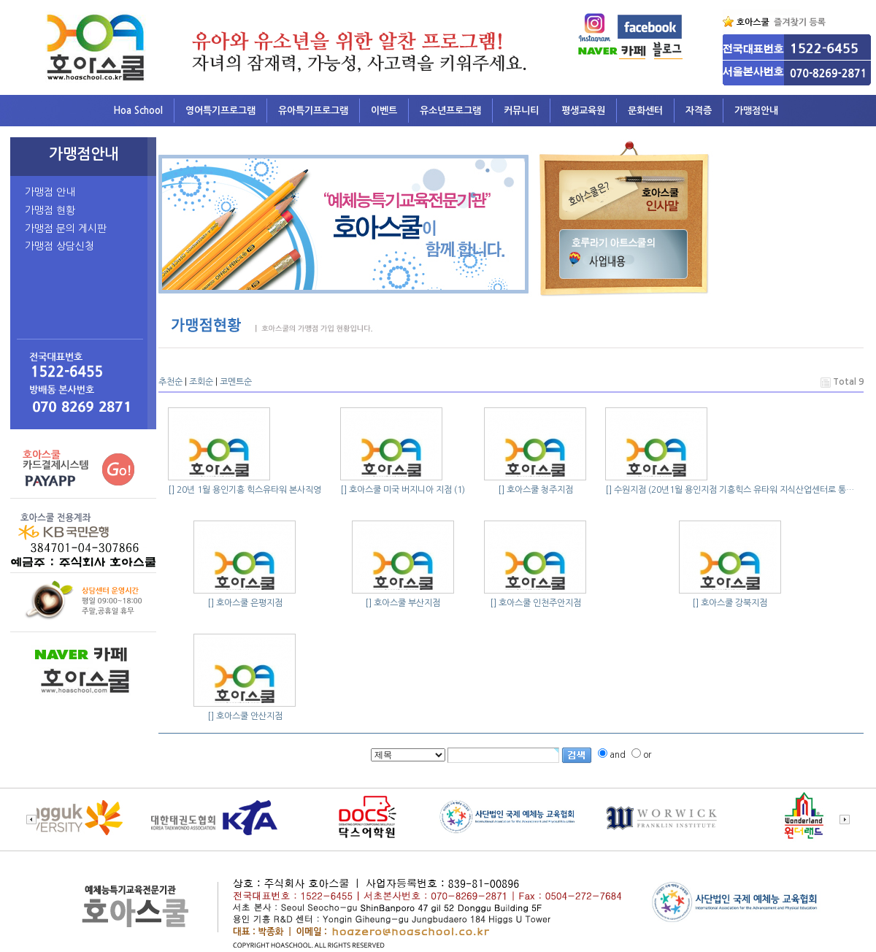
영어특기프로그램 (220, 110)
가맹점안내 (756, 110)
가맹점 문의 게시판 (66, 228)
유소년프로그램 (450, 110)
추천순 (170, 381)
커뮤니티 (521, 110)
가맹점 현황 (50, 210)
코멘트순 (236, 381)
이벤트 (384, 110)
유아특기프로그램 (313, 110)
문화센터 (645, 110)
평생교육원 (583, 110)
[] (171, 489)
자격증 (698, 110)
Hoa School (138, 110)
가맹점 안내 (50, 192)
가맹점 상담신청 (59, 246)
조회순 (201, 381)
